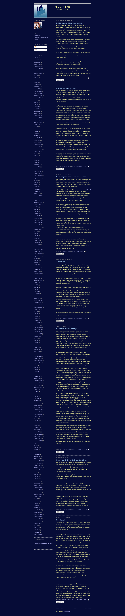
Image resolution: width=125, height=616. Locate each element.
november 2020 (38, 198)
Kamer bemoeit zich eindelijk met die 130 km (71, 460)
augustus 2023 (37, 124)
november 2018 (38, 249)
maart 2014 (36, 374)
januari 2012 (37, 432)
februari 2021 (37, 191)
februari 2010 (37, 483)
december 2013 (38, 380)
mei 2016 (36, 316)
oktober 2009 (37, 492)
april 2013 (36, 398)
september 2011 (38, 440)
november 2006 (38, 534)
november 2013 (38, 383)
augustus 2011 (37, 443)
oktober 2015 (37, 331)
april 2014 (36, 371)
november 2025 (38, 69)
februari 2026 (37, 62)
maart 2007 (36, 532)
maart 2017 (36, 293)
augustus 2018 (37, 256)
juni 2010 (36, 474)
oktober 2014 (37, 358)
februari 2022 (37, 164)
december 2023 (38, 115)
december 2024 (38, 91)
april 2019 (36, 238)
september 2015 (38, 334)
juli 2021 (36, 180)
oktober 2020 (37, 200)
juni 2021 (36, 182)
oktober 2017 (37, 278)
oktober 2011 (37, 438)
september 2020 (38, 202)
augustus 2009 (37, 496)
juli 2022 (36, 153)
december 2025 (38, 66)
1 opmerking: (79, 251)
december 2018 (38, 247)
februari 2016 (37, 322)
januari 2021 (37, 193)
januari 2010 (37, 485)
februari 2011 (37, 456)
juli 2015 (36, 338)
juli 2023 (36, 126)
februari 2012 (37, 429)
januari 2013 (37, 405)
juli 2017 (36, 285)
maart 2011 (36, 454)
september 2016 (38, 307)
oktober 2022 (37, 146)
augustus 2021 (37, 178)
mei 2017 (36, 289)
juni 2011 (36, 447)
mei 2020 (36, 211)
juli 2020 (36, 207)
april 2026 (36, 57)
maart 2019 (36, 240)
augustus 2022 (37, 151)
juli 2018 (36, 258)
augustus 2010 (37, 469)
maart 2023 (36, 135)
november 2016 (38, 302)
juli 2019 (36, 231)
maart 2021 (36, 189)
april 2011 (36, 452)
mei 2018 (36, 262)
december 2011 (38, 434)
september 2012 (38, 414)
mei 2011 (36, 449)
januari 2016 (37, 325)
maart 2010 (36, 481)
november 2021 (38, 171)
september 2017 (38, 280)
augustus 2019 (37, 229)
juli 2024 (36, 100)
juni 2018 (36, 260)
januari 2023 (37, 140)
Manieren (62, 7)
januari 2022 (37, 167)
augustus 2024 (37, 97)
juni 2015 (36, 340)
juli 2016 (36, 311)
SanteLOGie (37, 35)
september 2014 (38, 360)
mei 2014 (36, 369)
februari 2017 (37, 296)
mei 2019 (36, 236)
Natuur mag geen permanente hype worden (71, 177)
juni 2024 (36, 102)
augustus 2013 (37, 389)
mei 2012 (36, 423)
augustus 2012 (37, 416)
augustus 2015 (37, 336)
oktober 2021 (37, 173)
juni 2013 (36, 394)
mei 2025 (36, 80)
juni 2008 (36, 527)
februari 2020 (37, 215)
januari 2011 (37, 458)
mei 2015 (36, 342)
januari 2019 (37, 244)
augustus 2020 (37, 204)
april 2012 (36, 425)
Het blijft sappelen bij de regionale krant (69, 23)
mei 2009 (36, 503)
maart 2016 (36, 320)
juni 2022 (36, 155)
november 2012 (38, 409)
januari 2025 (37, 89)
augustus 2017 (37, 282)
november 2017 (38, 276)
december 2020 (38, 195)
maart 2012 (36, 427)
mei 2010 (36, 476)
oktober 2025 (37, 71)
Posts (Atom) (66, 611)
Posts (37, 47)
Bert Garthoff (88, 189)
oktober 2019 (37, 224)
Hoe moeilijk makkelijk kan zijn (66, 329)
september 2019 (38, 227)
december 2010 (38, 460)
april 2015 (36, 345)
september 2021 (38, 175)
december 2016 (38, 300)
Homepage (74, 608)
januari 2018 (37, 271)
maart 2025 (36, 84)
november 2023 (38, 117)
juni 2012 (36, 420)
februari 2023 (37, 137)
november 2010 (38, 463)
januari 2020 (37, 218)
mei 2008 (36, 530)
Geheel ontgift (60, 520)
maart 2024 (36, 109)
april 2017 (36, 291)
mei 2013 (36, 396)
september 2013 (38, 387)
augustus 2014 (37, 362)
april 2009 (36, 505)
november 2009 (38, 490)
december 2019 (38, 220)
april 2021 (36, 187)
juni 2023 (36, 129)
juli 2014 (36, 365)
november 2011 (38, 436)
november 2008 (38, 516)
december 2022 (38, 142)
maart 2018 (36, 267)
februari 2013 (37, 403)
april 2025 (36, 82)
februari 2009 (37, 510)
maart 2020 (36, 213)
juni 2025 (36, 77)
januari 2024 (37, 113)
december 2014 (38, 354)
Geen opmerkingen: (81, 77)
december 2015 (38, 327)
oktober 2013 (37, 385)
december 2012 (38, 407)
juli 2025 (36, 75)
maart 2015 (36, 347)
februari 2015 (37, 349)
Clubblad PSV (60, 262)
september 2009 (38, 494)
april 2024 (36, 106)
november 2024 (38, 93)
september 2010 (38, 467)
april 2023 (36, 133)
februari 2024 (37, 111)
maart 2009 (36, 507)
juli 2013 (36, 391)
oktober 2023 (37, 120)
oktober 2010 (37, 465)
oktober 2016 (37, 305)
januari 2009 (37, 512)
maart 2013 (36, 400)
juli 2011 (36, 445)
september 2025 (38, 73)
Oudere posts (87, 608)
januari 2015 (37, 351)
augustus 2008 (37, 523)
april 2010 (36, 478)
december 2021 (38, 169)
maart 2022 (36, 162)
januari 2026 (37, 64)
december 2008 (38, 514)
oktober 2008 (37, 518)
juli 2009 (36, 498)
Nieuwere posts (59, 608)
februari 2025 (37, 86)
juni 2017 (36, 287)
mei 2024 (36, 104)
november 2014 (38, 356)
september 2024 (38, 95)
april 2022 (36, 160)
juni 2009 (36, 501)
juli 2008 (36, 525)
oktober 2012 (37, 412)
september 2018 (38, 253)
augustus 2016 (37, 309)
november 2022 (38, 144)
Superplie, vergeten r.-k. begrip (66, 88)
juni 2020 (36, 209)
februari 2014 (37, 376)
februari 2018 (37, 269)
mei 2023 (36, 131)
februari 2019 (37, 242)
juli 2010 (36, 472)
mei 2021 (36, 184)
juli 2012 (36, 418)
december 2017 (38, 273)
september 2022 (38, 149)
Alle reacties (38, 49)
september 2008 (38, 521)
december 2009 (38, 487)
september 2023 (38, 122)
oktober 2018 (37, 251)
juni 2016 (36, 313)
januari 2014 (37, 378)
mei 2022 (36, 158)
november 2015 (38, 329)
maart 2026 (36, 60)
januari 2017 (37, 298)
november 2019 (38, 222)
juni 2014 (36, 367)
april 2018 (36, 265)
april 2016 (36, 318)
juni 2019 (36, 233)
